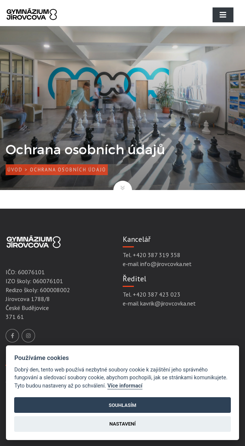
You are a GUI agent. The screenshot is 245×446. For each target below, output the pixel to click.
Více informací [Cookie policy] (124, 386)
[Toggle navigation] (223, 14)
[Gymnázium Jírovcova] (32, 20)
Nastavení (122, 424)
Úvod (15, 170)
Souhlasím (122, 405)
